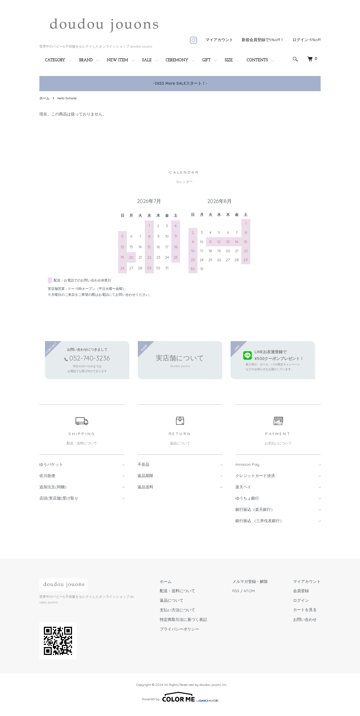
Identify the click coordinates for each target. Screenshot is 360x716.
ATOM (249, 590)
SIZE (229, 60)
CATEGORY (55, 60)
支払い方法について (177, 609)
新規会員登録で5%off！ (263, 39)
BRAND (86, 60)
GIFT (206, 60)
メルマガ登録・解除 (250, 581)
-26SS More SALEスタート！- (180, 83)
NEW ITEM (117, 60)
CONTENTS (257, 60)
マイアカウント (219, 39)
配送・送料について (177, 590)
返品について (171, 600)
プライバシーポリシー (179, 629)
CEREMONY (177, 60)
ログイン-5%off (306, 39)
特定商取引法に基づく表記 (183, 619)
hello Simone (66, 98)
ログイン (301, 600)
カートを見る (305, 610)
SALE (147, 60)
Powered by (180, 697)
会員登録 (301, 590)
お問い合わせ (305, 619)
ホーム (44, 98)
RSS (235, 590)
